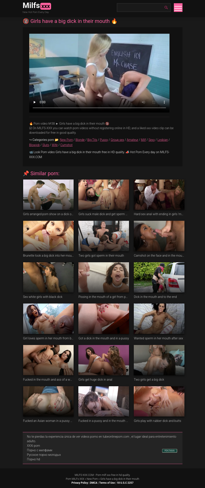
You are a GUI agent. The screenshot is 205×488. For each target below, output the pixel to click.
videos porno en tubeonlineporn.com (105, 436)
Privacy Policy (79, 482)
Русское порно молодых (44, 454)
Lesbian (163, 139)
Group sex (117, 139)
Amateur (132, 139)
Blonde (80, 139)
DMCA (93, 482)
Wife (55, 145)
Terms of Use (107, 482)
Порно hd (33, 459)
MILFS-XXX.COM (84, 475)
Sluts (45, 145)
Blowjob (34, 145)
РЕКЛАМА (170, 451)
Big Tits (92, 139)
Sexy (152, 139)
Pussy (104, 139)
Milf (143, 139)
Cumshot (66, 145)
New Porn (66, 139)
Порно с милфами (39, 450)
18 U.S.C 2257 (125, 482)
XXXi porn (33, 445)
